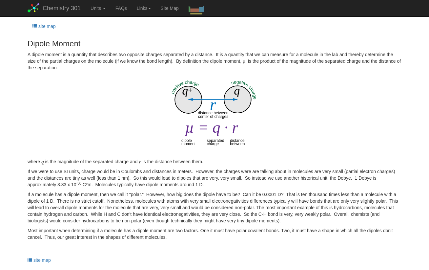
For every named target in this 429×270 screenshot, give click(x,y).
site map (44, 26)
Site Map (170, 8)
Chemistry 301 (54, 7)
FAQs (121, 8)
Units (98, 8)
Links (144, 8)
